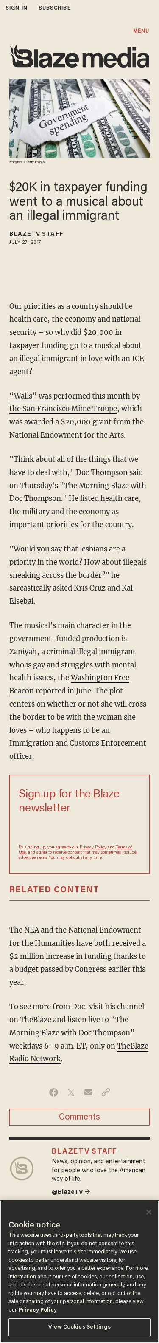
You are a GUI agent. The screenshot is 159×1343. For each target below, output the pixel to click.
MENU (141, 31)
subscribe (55, 8)
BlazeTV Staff (36, 234)
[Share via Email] (88, 1092)
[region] (79, 1271)
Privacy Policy (93, 847)
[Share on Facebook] (53, 1092)
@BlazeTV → (71, 1192)
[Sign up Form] (79, 829)
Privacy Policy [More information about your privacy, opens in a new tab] (38, 1310)
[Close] (148, 1212)
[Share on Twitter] (71, 1092)
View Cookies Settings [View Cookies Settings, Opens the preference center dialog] (79, 1327)
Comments (79, 1117)
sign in (17, 8)
